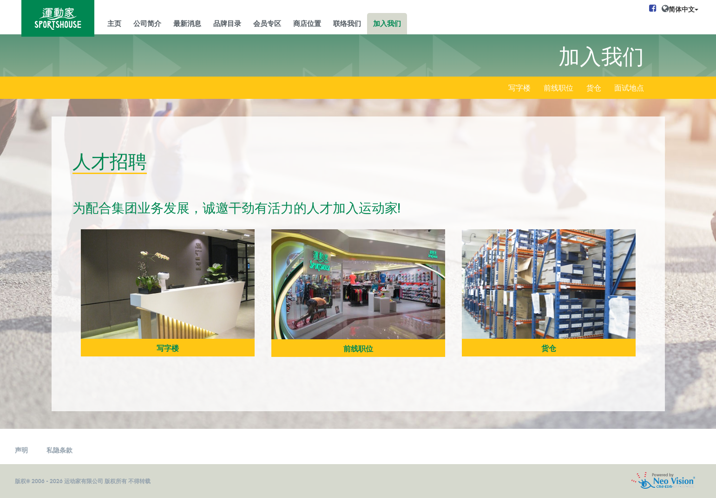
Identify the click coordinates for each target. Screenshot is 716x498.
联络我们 (347, 22)
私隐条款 (59, 449)
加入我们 (387, 22)
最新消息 (187, 22)
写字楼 (519, 88)
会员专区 (267, 22)
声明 (21, 449)
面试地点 (629, 88)
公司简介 (147, 22)
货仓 (593, 88)
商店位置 (307, 22)
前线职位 (558, 88)
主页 (114, 22)
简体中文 (683, 8)
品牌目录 (227, 22)
